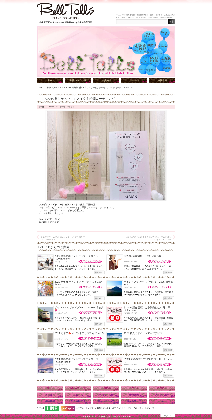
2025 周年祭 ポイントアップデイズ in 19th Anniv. (78, 283)
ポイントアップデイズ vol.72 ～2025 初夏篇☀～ (148, 283)
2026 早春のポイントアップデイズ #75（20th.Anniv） (76, 257)
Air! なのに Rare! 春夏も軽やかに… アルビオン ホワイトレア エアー (148, 238)
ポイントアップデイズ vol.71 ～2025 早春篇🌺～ (79, 309)
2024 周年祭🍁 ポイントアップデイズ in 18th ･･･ (79, 334)
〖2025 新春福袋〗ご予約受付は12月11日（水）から (147, 309)
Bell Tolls (105, 416)
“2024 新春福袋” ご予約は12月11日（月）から (148, 360)
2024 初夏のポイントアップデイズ (143, 333)
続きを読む (99, 272)
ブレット (70, 107)
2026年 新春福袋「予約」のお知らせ (144, 256)
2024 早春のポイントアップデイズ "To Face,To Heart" (76, 360)
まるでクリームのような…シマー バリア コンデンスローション (63, 238)
